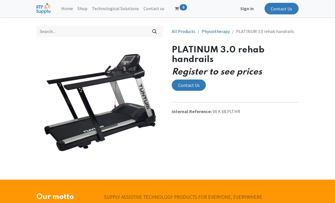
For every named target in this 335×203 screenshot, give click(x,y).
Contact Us (281, 9)
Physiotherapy (216, 31)
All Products (183, 31)
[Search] (154, 31)
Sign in (247, 8)
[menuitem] (67, 8)
